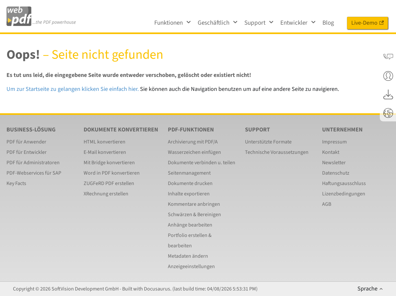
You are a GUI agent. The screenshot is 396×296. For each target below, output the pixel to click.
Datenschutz (335, 173)
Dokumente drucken (190, 183)
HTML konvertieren (104, 141)
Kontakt (330, 152)
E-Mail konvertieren (105, 152)
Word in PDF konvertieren (112, 173)
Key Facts (16, 183)
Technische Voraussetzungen (277, 152)
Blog (328, 22)
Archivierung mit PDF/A (193, 141)
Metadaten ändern (188, 256)
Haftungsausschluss (344, 183)
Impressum (334, 141)
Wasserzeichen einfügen (194, 152)
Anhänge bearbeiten (190, 224)
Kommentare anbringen (194, 204)
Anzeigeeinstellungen (191, 266)
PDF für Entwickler (26, 152)
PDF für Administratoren (33, 162)
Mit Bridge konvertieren (109, 162)
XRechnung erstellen (106, 193)
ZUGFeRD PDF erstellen (109, 183)
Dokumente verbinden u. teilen (201, 162)
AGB (326, 204)
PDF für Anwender (26, 141)
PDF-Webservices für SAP (33, 173)
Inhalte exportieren (189, 193)
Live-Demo (367, 23)
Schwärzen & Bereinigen (194, 214)
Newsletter (334, 162)
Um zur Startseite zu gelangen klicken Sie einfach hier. (72, 89)
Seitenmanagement (189, 173)
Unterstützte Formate (268, 141)
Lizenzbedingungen (343, 193)
